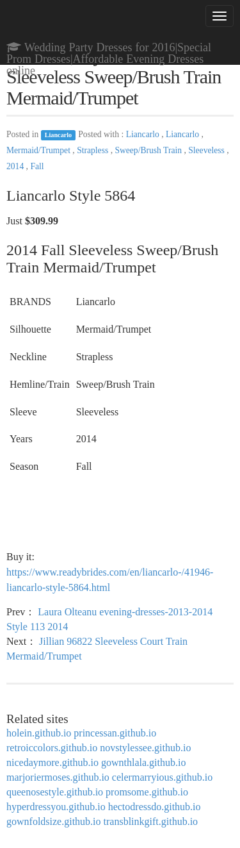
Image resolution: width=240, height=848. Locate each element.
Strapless (93, 150)
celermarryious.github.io (162, 777)
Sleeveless (207, 150)
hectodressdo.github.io (154, 806)
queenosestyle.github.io (54, 791)
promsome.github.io (147, 791)
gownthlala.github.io (143, 762)
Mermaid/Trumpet (39, 150)
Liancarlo (58, 134)
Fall (37, 166)
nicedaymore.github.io (52, 762)
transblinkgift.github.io (151, 821)
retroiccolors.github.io (51, 747)
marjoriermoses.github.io (57, 777)
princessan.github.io (115, 732)
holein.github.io (38, 732)
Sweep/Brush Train (149, 150)
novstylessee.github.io (145, 747)
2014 (16, 166)
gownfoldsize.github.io (53, 821)
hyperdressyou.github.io (56, 806)
